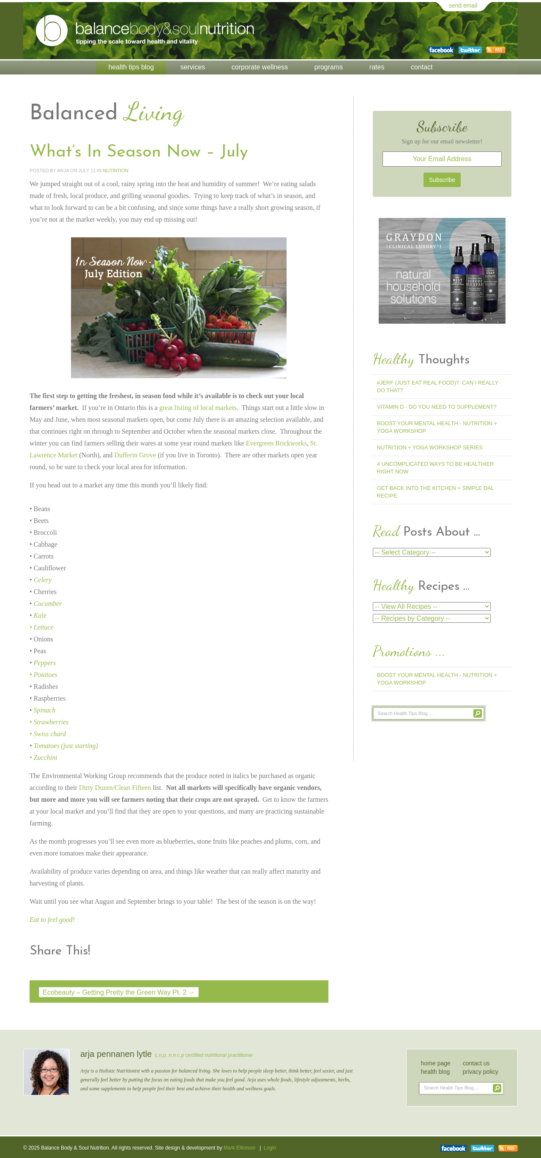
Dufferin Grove (135, 455)
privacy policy (480, 1071)
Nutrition (115, 170)
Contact (422, 67)
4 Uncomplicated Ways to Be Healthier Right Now (435, 468)
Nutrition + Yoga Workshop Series (430, 447)
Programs (328, 67)
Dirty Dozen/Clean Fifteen (115, 787)
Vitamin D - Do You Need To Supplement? (437, 407)
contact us (476, 1063)
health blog (435, 1071)
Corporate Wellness (260, 67)
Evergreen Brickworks (276, 443)
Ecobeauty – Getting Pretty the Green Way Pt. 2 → (119, 992)
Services (192, 67)
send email (463, 5)
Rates (377, 67)
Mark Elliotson (239, 1148)
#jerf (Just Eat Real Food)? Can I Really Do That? (437, 386)
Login (270, 1148)
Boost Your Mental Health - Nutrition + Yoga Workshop (437, 427)
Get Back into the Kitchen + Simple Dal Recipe (435, 492)
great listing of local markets (198, 407)
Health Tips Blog (131, 67)
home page (436, 1063)
